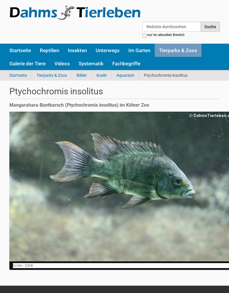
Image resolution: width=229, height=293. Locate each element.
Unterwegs (108, 50)
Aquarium (125, 75)
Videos (62, 64)
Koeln (102, 75)
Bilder (82, 75)
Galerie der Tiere (27, 64)
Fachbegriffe (126, 64)
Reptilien (49, 50)
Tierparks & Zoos (178, 50)
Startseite (20, 50)
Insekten (77, 50)
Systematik (91, 64)
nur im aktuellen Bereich (166, 35)
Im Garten (139, 50)
